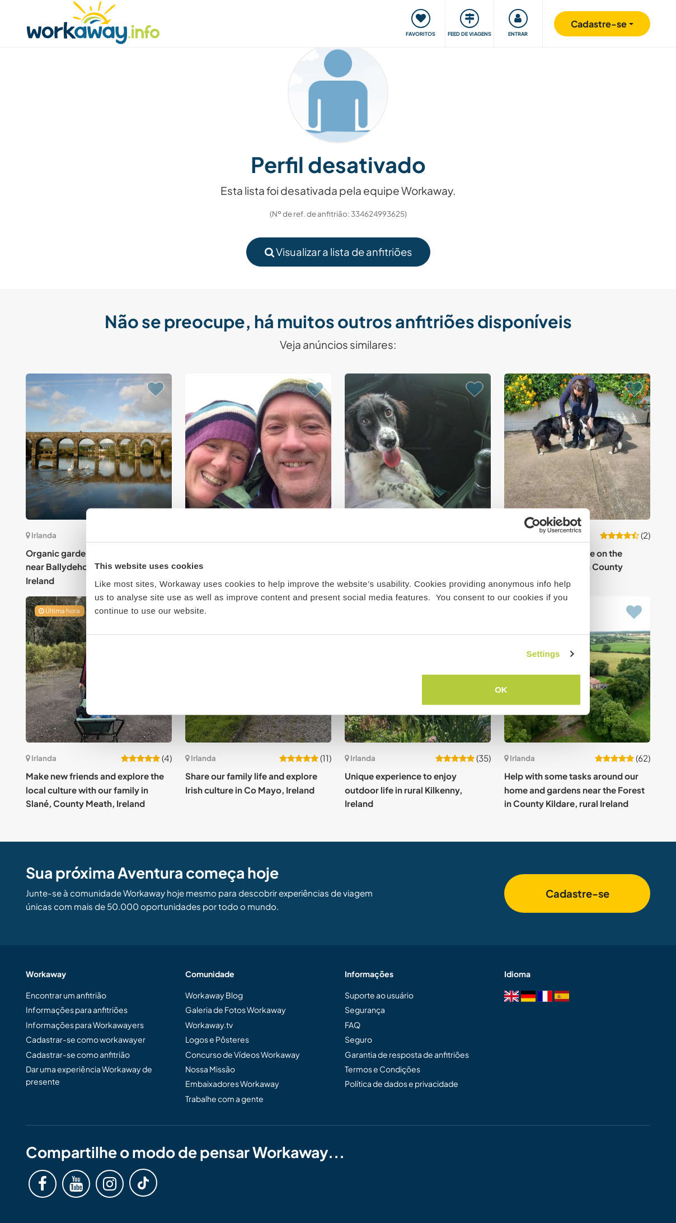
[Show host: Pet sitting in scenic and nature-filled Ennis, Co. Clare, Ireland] (418, 447)
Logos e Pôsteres (217, 1039)
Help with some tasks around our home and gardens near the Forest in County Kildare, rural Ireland (574, 790)
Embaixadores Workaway (232, 1084)
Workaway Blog (214, 995)
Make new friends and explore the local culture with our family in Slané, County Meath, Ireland (95, 790)
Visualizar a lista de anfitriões (338, 251)
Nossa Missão (210, 1069)
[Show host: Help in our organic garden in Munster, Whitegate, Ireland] (258, 447)
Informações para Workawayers (85, 1025)
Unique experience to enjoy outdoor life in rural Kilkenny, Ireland (403, 790)
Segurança (365, 1010)
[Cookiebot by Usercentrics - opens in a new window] (532, 525)
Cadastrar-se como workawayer (85, 1039)
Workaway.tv (209, 1025)
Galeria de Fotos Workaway (235, 1010)
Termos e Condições (382, 1069)
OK (501, 689)
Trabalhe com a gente (224, 1099)
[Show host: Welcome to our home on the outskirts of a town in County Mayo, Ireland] (577, 447)
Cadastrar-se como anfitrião (78, 1054)
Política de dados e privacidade (401, 1084)
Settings (543, 654)
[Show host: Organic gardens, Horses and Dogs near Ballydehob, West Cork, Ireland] (99, 447)
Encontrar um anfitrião (66, 995)
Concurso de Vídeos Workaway (242, 1054)
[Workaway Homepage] (93, 21)
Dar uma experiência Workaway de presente (89, 1075)
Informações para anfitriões (77, 1010)
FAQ (352, 1025)
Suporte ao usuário (379, 995)
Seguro (358, 1039)
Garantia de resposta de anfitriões (407, 1054)
